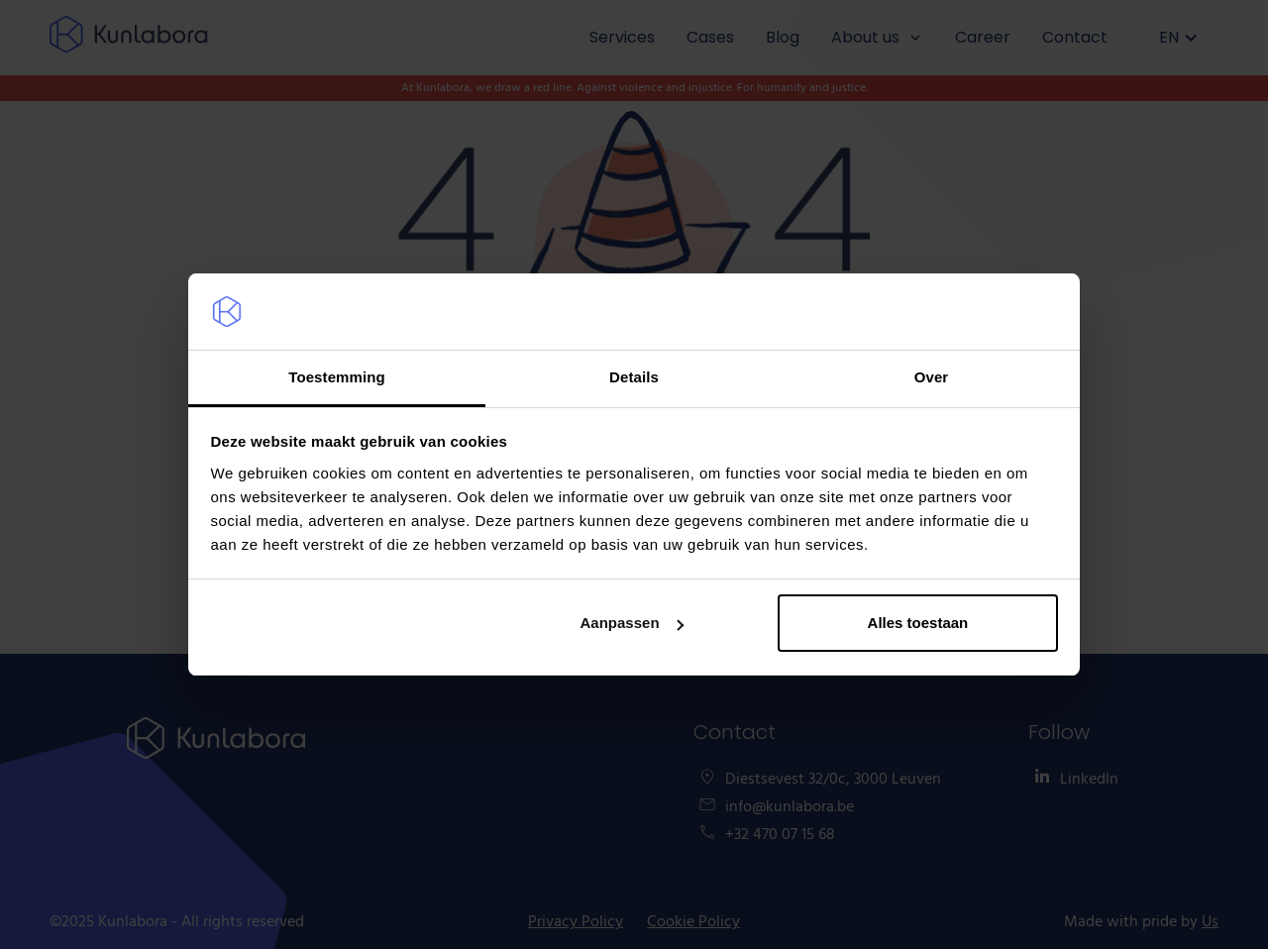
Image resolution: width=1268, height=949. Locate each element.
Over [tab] (931, 377)
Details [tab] (634, 377)
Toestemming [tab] (336, 377)
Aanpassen (632, 622)
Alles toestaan (918, 622)
